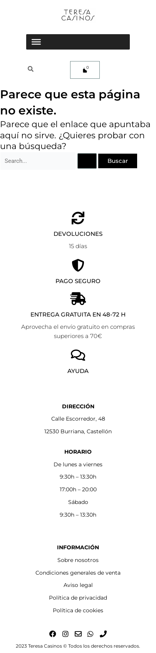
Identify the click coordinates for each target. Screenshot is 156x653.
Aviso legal (78, 585)
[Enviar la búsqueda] (87, 161)
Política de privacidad (78, 597)
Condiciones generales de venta (78, 572)
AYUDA (78, 371)
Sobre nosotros (78, 560)
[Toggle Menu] (36, 42)
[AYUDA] (78, 355)
